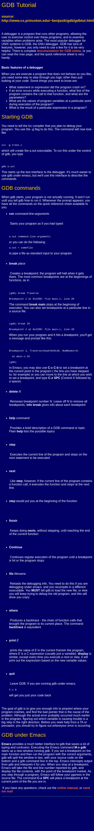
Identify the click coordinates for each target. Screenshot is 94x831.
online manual (67, 797)
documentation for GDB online (59, 50)
